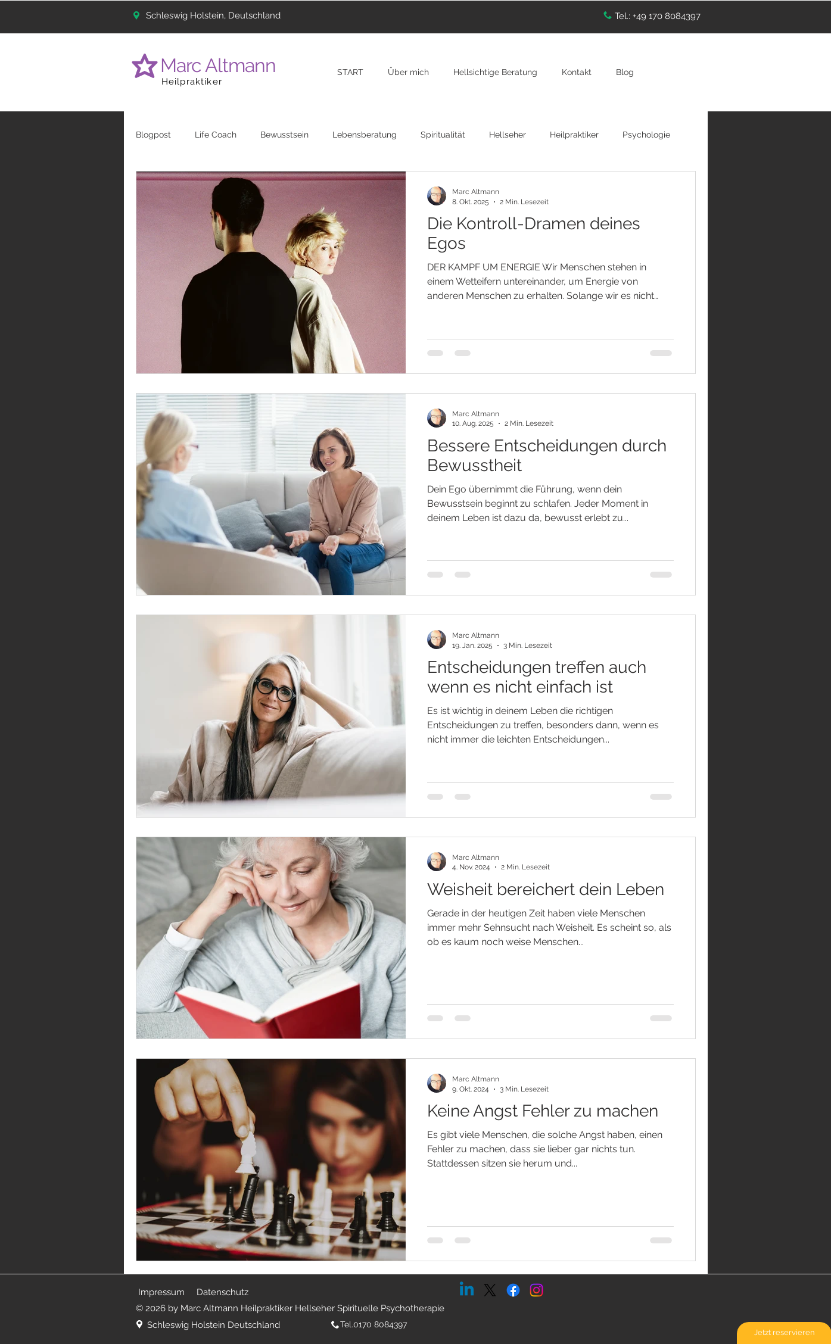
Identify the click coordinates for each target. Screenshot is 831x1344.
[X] (490, 1290)
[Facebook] (513, 1290)
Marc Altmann (220, 65)
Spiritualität (443, 134)
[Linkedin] (466, 1290)
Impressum (161, 1292)
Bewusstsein (284, 134)
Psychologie (646, 134)
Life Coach (215, 134)
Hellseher (507, 134)
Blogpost (153, 134)
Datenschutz (222, 1292)
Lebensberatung (364, 134)
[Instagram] (536, 1290)
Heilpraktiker (192, 81)
